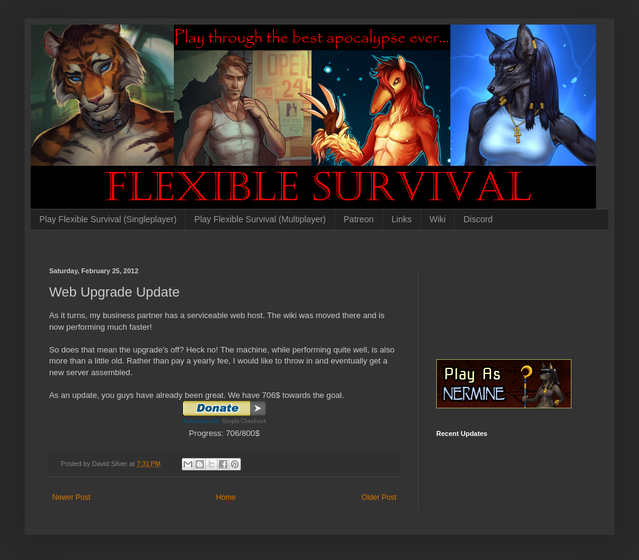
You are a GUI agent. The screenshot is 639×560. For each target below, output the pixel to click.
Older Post (378, 497)
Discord (477, 219)
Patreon (358, 219)
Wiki (437, 219)
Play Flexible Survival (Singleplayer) (107, 219)
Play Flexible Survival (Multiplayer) (260, 219)
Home (226, 497)
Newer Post (71, 497)
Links (401, 219)
